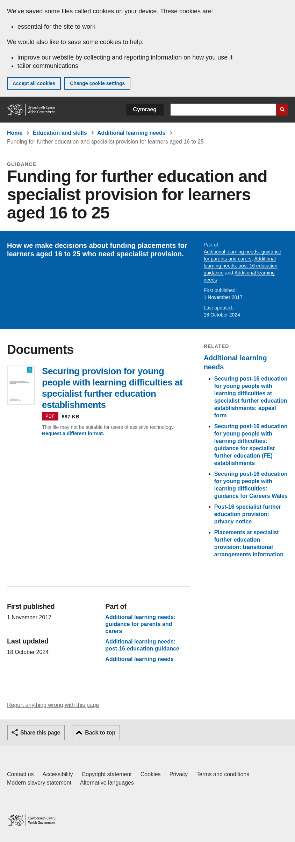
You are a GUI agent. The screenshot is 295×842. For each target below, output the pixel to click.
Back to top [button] (100, 733)
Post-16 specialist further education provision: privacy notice (247, 514)
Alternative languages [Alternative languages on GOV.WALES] (107, 783)
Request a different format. (73, 433)
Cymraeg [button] (145, 109)
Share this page (40, 733)
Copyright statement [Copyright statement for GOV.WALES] (107, 774)
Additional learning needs (131, 133)
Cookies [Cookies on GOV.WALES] (151, 774)
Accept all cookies (34, 83)
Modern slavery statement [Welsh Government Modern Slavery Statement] (39, 783)
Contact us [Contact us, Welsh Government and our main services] (20, 774)
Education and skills (60, 133)
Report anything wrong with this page (53, 705)
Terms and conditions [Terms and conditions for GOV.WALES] (222, 774)
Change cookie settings (97, 83)
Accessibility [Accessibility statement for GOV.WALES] (57, 774)
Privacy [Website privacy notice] (179, 774)
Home (14, 133)
